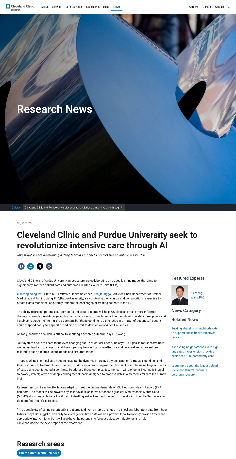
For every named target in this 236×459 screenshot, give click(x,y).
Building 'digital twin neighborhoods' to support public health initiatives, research (194, 333)
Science (56, 6)
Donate (207, 6)
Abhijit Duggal (102, 294)
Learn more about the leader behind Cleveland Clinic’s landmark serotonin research (194, 370)
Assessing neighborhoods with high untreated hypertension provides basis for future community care (195, 351)
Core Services (74, 6)
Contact (219, 6)
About (44, 6)
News (116, 6)
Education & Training (97, 6)
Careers (193, 6)
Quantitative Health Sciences (39, 453)
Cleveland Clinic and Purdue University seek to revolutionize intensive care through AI (74, 207)
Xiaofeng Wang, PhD (30, 294)
